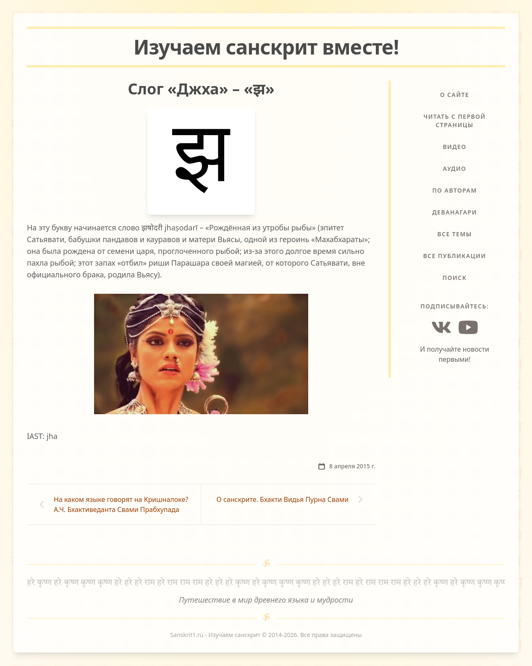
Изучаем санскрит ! (266, 46)
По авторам (454, 190)
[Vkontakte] (441, 327)
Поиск (455, 278)
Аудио (454, 168)
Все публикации (454, 256)
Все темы (455, 234)
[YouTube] (468, 327)
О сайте (454, 95)
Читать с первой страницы (455, 120)
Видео (454, 147)
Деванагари (454, 212)
